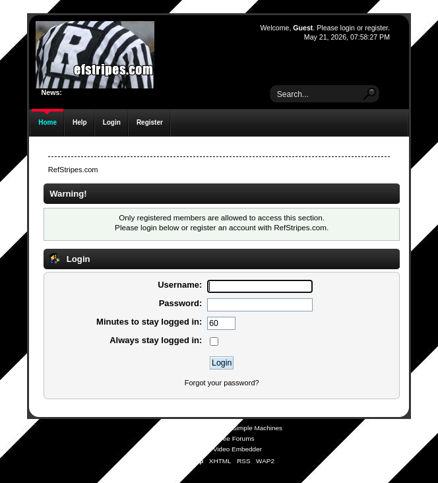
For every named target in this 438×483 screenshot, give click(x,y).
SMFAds (193, 438)
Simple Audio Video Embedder (217, 449)
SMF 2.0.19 (169, 428)
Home (47, 122)
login (347, 28)
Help (80, 122)
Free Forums (235, 438)
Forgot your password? (222, 383)
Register (150, 122)
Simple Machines (257, 428)
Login (112, 122)
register (376, 28)
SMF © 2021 (210, 428)
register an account (222, 227)
